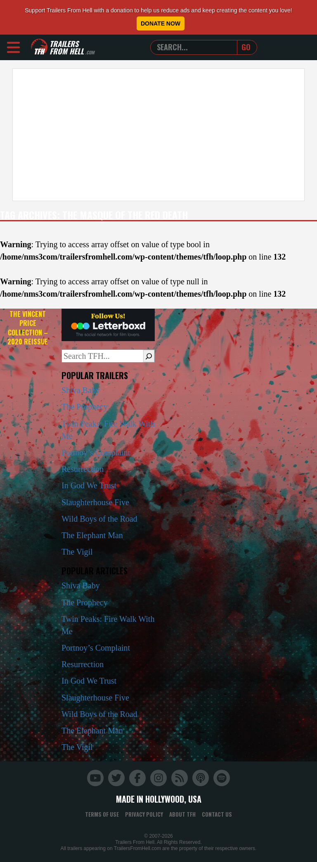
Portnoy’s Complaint (96, 452)
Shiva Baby (81, 390)
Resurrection (83, 468)
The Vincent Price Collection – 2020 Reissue (27, 328)
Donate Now (160, 23)
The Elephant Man (92, 535)
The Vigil (77, 551)
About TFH (182, 814)
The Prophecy (85, 406)
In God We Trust (89, 485)
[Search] (148, 356)
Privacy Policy (144, 814)
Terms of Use (102, 814)
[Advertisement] (158, 134)
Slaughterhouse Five (95, 502)
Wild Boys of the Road (99, 518)
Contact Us (217, 814)
